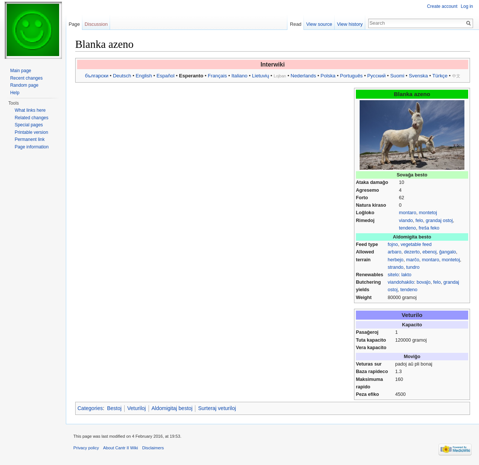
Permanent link (30, 139)
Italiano (239, 75)
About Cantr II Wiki (120, 448)
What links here (30, 110)
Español (165, 75)
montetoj (428, 212)
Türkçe (440, 75)
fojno (393, 244)
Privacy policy (86, 448)
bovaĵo (423, 282)
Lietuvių (260, 75)
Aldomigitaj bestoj (172, 408)
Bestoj (114, 408)
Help (14, 92)
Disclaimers (153, 448)
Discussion (96, 24)
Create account (442, 6)
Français (217, 75)
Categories (90, 408)
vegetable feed (415, 244)
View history (350, 24)
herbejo (395, 259)
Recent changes (26, 78)
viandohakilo (401, 282)
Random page (24, 85)
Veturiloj (136, 408)
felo (419, 220)
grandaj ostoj (439, 220)
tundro (412, 267)
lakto (407, 274)
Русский (376, 75)
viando (406, 220)
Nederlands (303, 75)
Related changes (31, 117)
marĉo (412, 259)
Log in (467, 6)
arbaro (395, 252)
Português (351, 75)
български (97, 75)
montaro (407, 212)
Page (74, 24)
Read (296, 24)
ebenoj (429, 252)
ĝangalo (447, 252)
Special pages (29, 124)
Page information (32, 147)
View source (319, 24)
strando (395, 267)
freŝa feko (429, 228)
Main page (20, 70)
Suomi (397, 75)
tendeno (407, 228)
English (143, 75)
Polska (328, 75)
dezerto (412, 252)
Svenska (418, 75)
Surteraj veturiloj (217, 408)
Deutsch (122, 75)
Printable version (31, 132)
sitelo (393, 274)
